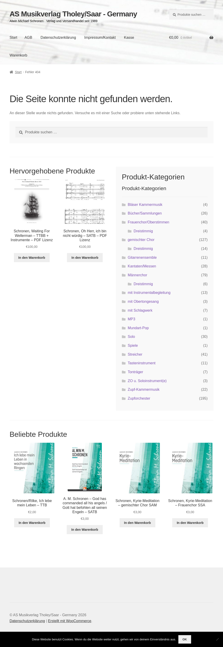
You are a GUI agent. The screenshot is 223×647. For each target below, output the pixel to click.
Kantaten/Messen (142, 266)
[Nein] (217, 639)
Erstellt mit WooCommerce (69, 621)
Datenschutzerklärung (58, 37)
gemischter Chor (141, 240)
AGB (28, 37)
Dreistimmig (143, 231)
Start (13, 37)
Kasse (129, 37)
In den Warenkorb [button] (31, 257)
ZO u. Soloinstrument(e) (147, 381)
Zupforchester (139, 398)
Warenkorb (18, 55)
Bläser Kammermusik (145, 205)
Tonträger (135, 372)
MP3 (131, 319)
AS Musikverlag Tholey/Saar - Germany (73, 14)
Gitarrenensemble (142, 257)
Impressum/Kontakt (100, 37)
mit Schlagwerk (140, 310)
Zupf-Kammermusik (144, 389)
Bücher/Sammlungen (145, 213)
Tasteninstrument (142, 363)
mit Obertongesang (143, 301)
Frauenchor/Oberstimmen (148, 222)
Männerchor (137, 275)
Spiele (133, 345)
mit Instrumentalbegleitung (149, 293)
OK (184, 639)
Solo (131, 337)
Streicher (135, 354)
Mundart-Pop (138, 328)
